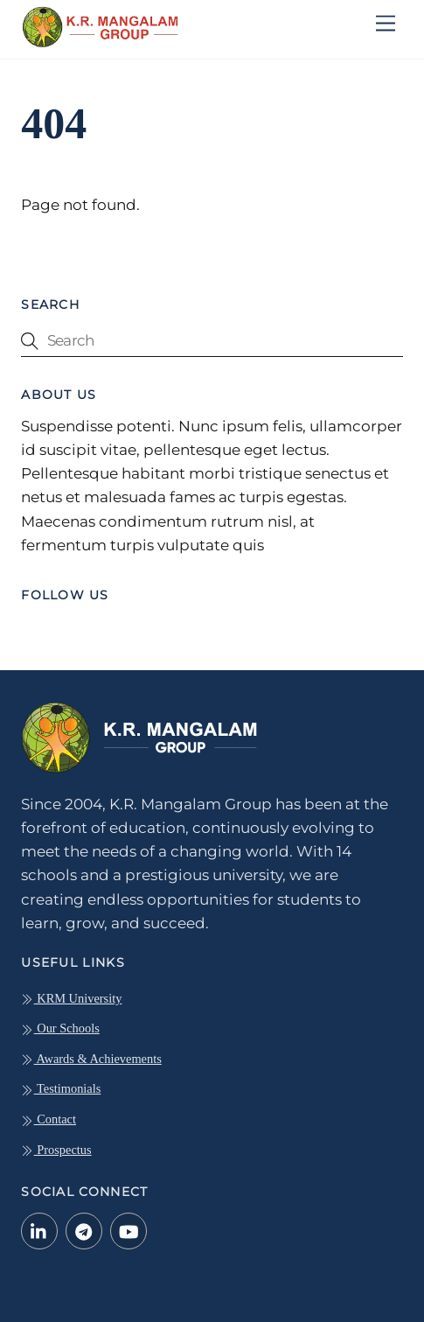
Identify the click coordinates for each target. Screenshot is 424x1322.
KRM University (71, 998)
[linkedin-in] (39, 1229)
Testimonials (61, 1088)
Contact (48, 1119)
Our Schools (60, 1028)
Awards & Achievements (91, 1059)
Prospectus (56, 1150)
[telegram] (84, 1229)
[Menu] (385, 24)
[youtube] (128, 1229)
